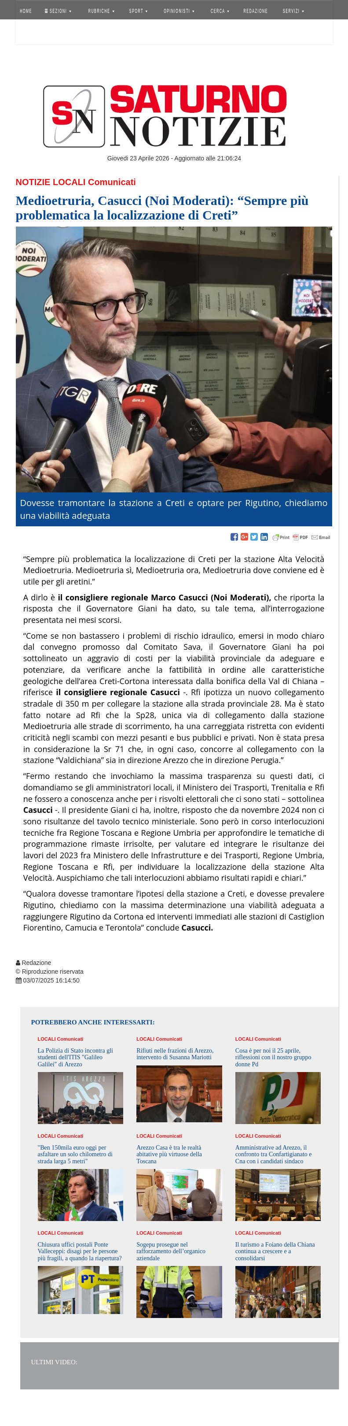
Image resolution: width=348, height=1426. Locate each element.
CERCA (220, 11)
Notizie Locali (51, 182)
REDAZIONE (255, 11)
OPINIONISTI (179, 11)
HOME (26, 11)
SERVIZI (293, 11)
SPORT (138, 11)
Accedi (32, 33)
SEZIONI (57, 11)
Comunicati (112, 182)
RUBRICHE (101, 11)
